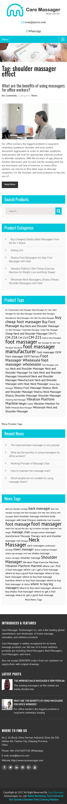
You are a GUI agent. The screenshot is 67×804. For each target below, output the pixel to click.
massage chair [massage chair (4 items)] (21, 532)
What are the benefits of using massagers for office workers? (33, 88)
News (34, 95)
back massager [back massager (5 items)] (39, 508)
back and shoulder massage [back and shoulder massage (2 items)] (16, 509)
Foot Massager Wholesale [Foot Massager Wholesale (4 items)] (26, 358)
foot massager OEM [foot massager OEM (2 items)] (49, 352)
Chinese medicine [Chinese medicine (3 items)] (37, 520)
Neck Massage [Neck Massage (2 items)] (22, 541)
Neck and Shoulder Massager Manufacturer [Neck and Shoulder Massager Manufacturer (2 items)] (29, 378)
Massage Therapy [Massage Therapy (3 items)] (30, 536)
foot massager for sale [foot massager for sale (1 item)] (47, 343)
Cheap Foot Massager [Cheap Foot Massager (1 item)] (49, 330)
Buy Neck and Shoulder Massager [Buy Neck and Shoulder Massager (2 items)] (39, 326)
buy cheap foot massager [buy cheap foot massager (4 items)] (33, 319)
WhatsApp (35, 31)
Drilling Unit (17, 250)
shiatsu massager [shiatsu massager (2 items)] (12, 558)
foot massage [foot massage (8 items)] (17, 524)
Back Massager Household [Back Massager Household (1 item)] (31, 313)
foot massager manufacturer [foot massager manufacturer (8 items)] (30, 349)
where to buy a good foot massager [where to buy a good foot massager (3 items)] (24, 573)
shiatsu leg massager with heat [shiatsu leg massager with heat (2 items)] (18, 553)
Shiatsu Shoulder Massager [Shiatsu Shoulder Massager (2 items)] (21, 395)
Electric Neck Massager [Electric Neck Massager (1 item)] (51, 338)
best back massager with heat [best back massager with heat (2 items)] (33, 512)
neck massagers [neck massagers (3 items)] (36, 545)
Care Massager (56, 792)
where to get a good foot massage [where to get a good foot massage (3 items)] (34, 595)
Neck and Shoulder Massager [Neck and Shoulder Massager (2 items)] (27, 368)
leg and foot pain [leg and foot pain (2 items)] (22, 528)
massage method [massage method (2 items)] (38, 532)
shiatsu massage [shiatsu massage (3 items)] (40, 553)
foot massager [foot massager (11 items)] (46, 523)
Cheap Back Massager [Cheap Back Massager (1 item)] (30, 330)
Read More (9, 184)
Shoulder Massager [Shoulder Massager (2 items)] (49, 395)
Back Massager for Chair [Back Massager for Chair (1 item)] (42, 310)
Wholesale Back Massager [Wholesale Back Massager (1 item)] (21, 407)
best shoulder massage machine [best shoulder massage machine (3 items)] (31, 516)
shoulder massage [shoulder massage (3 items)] (30, 557)
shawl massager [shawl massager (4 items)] (23, 549)
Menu (5, 39)
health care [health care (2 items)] (9, 528)
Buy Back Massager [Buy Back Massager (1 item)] (46, 318)
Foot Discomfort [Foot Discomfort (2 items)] (53, 520)
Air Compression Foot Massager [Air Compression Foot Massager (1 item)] (18, 310)
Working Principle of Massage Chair (30, 463)
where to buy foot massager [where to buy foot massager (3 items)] (30, 580)
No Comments (9, 95)
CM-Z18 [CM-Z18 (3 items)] (11, 337)
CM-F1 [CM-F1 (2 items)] (52, 333)
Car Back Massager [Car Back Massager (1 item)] (13, 330)
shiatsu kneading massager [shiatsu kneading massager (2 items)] (45, 549)
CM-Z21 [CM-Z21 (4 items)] (35, 337)
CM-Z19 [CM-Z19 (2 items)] (23, 337)
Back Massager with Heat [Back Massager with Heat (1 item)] (27, 318)
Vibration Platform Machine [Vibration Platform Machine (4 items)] (23, 566)
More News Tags (33, 599)
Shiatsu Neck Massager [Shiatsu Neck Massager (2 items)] (47, 391)
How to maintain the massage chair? (31, 470)
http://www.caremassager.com (27, 760)
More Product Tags (12, 424)
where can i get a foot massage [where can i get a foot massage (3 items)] (41, 569)
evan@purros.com (35, 22)
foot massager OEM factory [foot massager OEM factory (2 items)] (22, 356)
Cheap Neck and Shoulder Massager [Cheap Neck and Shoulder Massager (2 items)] (26, 333)
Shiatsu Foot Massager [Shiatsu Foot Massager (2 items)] (28, 388)
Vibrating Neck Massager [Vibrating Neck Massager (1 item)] (15, 399)
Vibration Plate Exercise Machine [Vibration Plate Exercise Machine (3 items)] (40, 562)
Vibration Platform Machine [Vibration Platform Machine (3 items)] (29, 401)
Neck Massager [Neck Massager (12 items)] (22, 542)
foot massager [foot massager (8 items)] (21, 341)
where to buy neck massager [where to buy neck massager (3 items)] (35, 588)
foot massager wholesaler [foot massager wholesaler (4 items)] (26, 362)
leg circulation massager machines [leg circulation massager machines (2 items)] (43, 528)
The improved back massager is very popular (35, 445)
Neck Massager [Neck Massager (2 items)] (39, 384)
